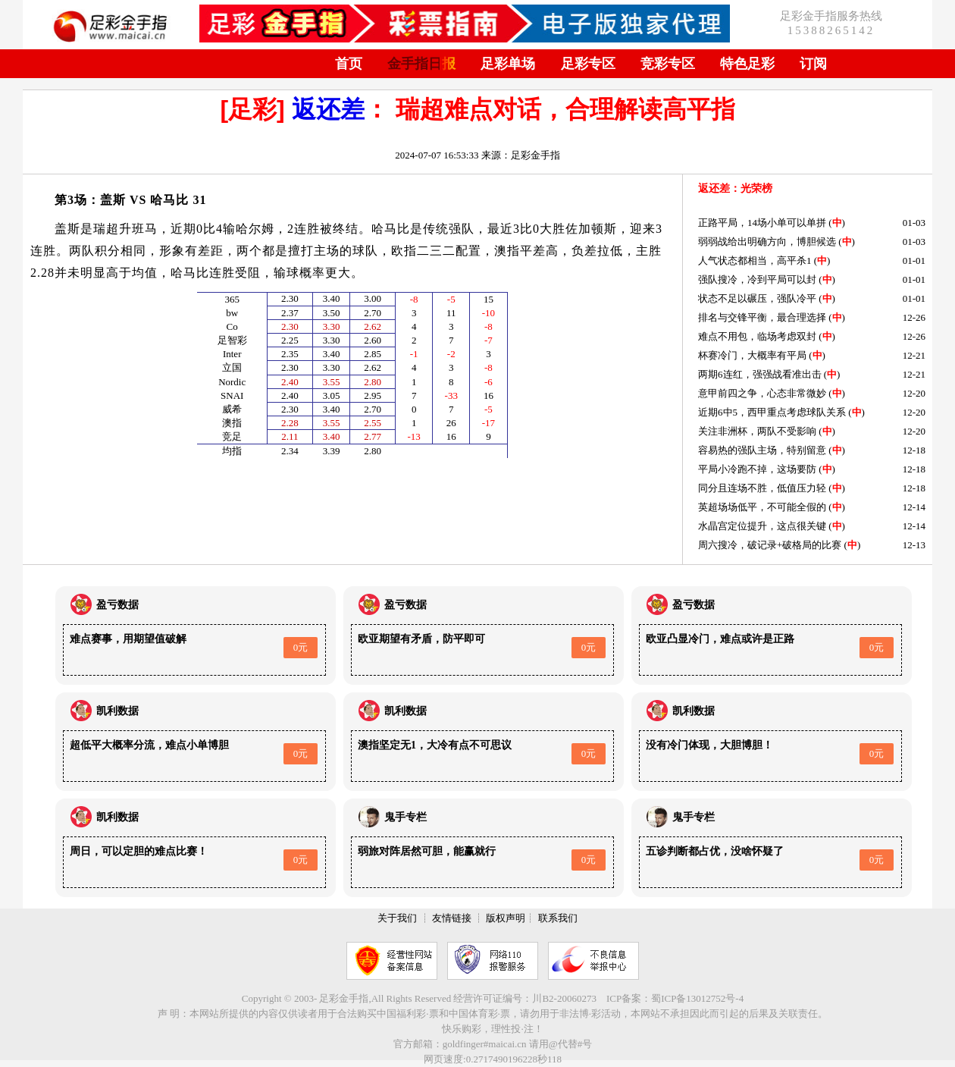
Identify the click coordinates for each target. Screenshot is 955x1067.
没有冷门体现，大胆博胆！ (709, 745)
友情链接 (451, 918)
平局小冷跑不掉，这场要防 (757, 469)
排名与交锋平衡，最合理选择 (762, 317)
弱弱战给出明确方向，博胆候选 (767, 241)
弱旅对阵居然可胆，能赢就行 (427, 851)
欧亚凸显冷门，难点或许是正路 (720, 639)
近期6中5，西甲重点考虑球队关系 (772, 412)
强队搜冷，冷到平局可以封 (757, 279)
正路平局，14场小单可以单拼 (762, 222)
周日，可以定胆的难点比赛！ (139, 851)
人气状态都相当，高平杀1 (755, 260)
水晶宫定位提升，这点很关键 (762, 526)
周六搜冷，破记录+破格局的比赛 (769, 545)
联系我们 (558, 918)
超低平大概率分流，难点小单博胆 (149, 745)
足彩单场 (508, 63)
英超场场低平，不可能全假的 (762, 507)
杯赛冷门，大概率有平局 (752, 355)
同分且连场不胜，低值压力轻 (762, 488)
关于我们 (397, 918)
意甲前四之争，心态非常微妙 (762, 393)
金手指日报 (421, 63)
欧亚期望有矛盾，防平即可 (421, 639)
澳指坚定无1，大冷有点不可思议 (435, 745)
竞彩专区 (667, 63)
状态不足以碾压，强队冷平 (757, 298)
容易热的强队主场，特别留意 (762, 450)
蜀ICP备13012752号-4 (697, 998)
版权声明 (505, 918)
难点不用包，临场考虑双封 (757, 336)
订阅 (813, 63)
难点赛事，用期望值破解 (128, 639)
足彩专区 (588, 63)
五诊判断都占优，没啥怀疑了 (715, 851)
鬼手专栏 (405, 817)
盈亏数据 (117, 604)
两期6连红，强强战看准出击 (760, 374)
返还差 (328, 109)
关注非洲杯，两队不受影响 (757, 431)
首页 (348, 63)
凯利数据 (117, 711)
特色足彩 (747, 63)
